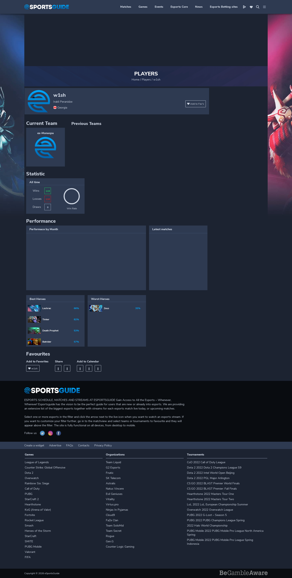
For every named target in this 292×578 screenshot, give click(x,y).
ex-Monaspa (45, 133)
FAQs (69, 445)
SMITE (29, 541)
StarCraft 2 (32, 499)
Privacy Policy (103, 445)
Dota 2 (29, 473)
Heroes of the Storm (38, 531)
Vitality (110, 499)
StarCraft (30, 536)
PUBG (28, 494)
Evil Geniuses (114, 494)
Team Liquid (113, 462)
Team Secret (113, 531)
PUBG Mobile (33, 547)
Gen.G (110, 541)
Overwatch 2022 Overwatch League (210, 510)
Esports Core (179, 7)
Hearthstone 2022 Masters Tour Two (210, 499)
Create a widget (34, 445)
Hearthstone (33, 504)
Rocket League (34, 520)
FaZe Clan (112, 520)
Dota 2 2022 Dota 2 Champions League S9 (214, 467)
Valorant (30, 552)
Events (159, 7)
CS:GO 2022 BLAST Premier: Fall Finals (212, 489)
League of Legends (37, 462)
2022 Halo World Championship (207, 526)
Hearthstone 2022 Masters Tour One (210, 494)
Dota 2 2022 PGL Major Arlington (208, 478)
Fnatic (110, 473)
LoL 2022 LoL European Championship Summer (217, 504)
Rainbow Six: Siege (37, 483)
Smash (29, 526)
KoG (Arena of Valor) (38, 510)
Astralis (110, 483)
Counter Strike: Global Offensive (45, 467)
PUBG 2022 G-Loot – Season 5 (207, 515)
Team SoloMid (115, 526)
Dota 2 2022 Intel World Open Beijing (210, 473)
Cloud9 (110, 515)
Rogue (110, 536)
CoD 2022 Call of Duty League (206, 462)
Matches (125, 7)
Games (142, 7)
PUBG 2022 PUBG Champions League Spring (216, 520)
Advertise (55, 445)
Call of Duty (32, 489)
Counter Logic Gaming (120, 547)
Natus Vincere (115, 489)
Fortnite (30, 515)
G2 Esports (113, 467)
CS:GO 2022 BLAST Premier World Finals (213, 483)
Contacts (83, 445)
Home (135, 80)
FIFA (28, 557)
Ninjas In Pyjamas (117, 510)
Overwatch (32, 478)
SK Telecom (113, 478)
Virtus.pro (112, 504)
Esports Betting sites (224, 7)
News (199, 7)
